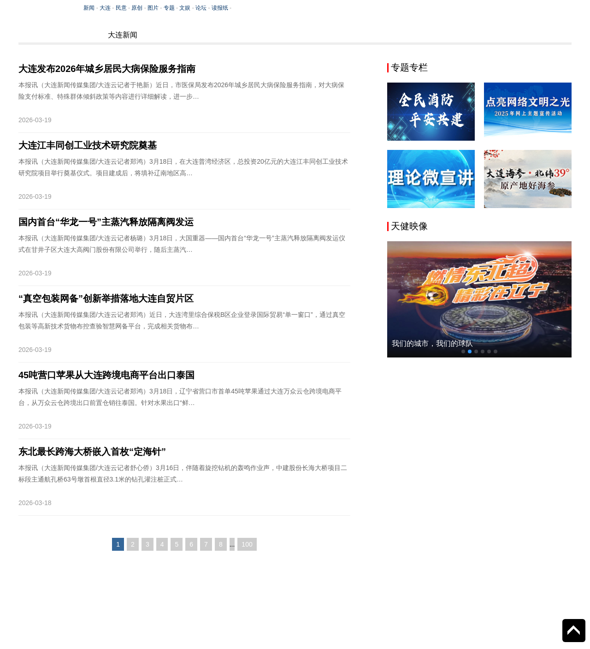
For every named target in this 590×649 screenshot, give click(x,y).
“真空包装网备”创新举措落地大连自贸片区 (106, 298)
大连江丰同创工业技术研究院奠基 (87, 145)
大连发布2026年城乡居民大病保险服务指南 (107, 69)
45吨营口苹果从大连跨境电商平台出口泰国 (106, 375)
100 (247, 544)
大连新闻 (122, 35)
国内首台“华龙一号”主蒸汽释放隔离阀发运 (106, 222)
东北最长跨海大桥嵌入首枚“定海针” (92, 452)
